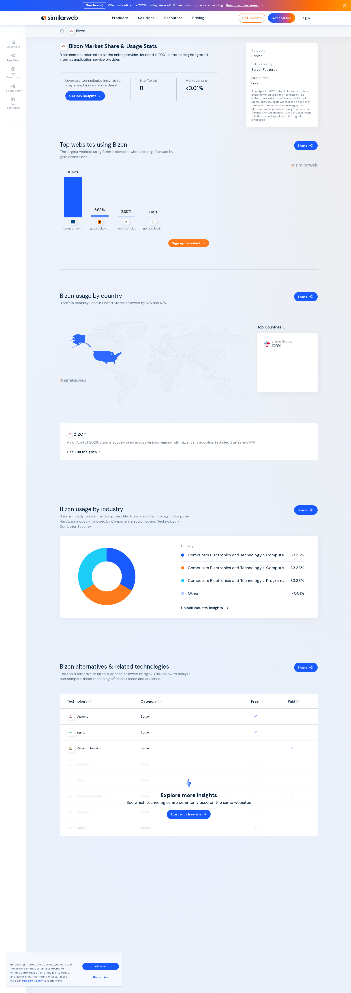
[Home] (59, 18)
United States (282, 341)
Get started (282, 18)
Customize (100, 977)
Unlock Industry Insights (205, 607)
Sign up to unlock (188, 243)
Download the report (244, 5)
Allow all (100, 966)
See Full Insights (84, 452)
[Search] (188, 31)
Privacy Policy (32, 980)
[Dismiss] (344, 5)
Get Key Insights (85, 96)
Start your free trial (188, 814)
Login (305, 18)
